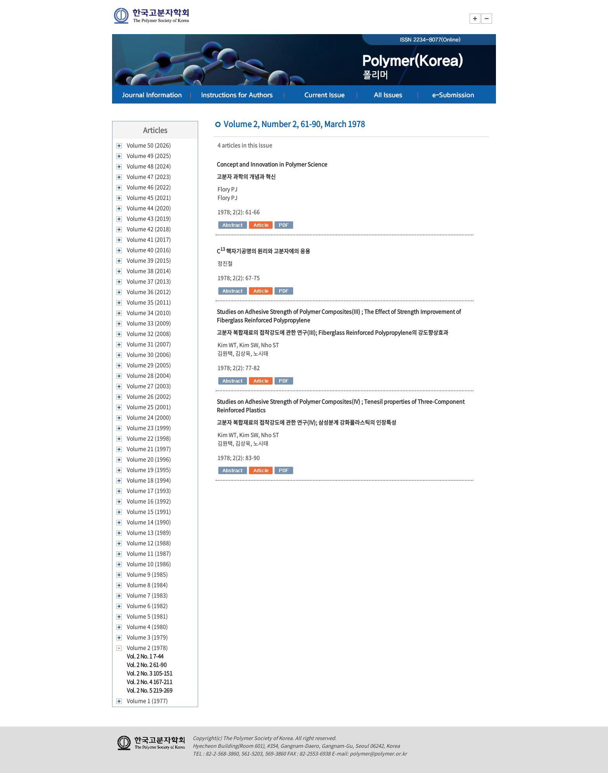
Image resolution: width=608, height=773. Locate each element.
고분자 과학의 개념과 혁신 (246, 176)
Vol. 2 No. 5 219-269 (149, 690)
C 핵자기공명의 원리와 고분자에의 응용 (263, 251)
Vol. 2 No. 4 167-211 (149, 681)
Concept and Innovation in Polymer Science (272, 164)
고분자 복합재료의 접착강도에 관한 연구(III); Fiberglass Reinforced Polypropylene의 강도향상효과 (332, 332)
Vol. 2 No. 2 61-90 (146, 664)
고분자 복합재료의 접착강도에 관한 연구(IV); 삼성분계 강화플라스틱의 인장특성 (306, 422)
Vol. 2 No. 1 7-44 (145, 656)
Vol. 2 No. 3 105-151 (149, 673)
